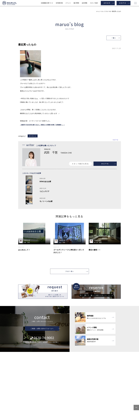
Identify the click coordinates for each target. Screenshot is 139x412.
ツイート (115, 140)
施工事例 (76, 3)
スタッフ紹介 (94, 3)
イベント (68, 3)
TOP (136, 407)
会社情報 (84, 3)
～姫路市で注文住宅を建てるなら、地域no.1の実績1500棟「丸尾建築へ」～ (45, 125)
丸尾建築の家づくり (47, 3)
